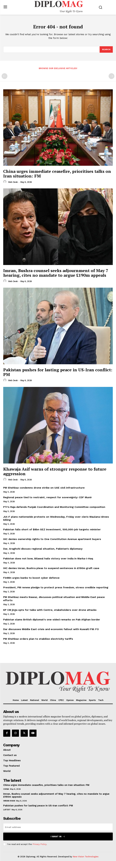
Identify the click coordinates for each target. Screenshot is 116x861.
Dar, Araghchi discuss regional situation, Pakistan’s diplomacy (43, 548)
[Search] (106, 49)
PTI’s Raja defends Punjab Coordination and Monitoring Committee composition (54, 506)
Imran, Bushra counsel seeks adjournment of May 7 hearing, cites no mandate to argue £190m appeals (55, 273)
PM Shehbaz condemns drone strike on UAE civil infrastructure (44, 487)
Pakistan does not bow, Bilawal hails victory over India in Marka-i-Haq (48, 558)
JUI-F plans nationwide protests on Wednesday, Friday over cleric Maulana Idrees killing (56, 518)
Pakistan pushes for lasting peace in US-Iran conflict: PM (57, 372)
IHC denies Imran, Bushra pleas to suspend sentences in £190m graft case (51, 568)
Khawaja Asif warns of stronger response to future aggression (54, 471)
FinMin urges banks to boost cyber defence (31, 577)
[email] (58, 827)
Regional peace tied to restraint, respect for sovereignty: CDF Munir (47, 497)
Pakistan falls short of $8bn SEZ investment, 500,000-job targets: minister (52, 529)
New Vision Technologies (85, 856)
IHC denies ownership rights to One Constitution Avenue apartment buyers (52, 539)
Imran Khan (9, 801)
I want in (58, 836)
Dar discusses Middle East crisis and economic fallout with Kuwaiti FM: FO (51, 629)
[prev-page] (4, 76)
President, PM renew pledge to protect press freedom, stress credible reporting (55, 587)
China (6, 789)
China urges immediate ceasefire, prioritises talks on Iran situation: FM (57, 173)
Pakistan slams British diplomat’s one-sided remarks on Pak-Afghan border (51, 619)
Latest (6, 809)
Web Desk (13, 182)
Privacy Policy (39, 844)
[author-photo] (5, 182)
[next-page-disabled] (111, 76)
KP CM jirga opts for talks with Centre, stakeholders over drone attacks (50, 609)
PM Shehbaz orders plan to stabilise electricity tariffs (38, 638)
